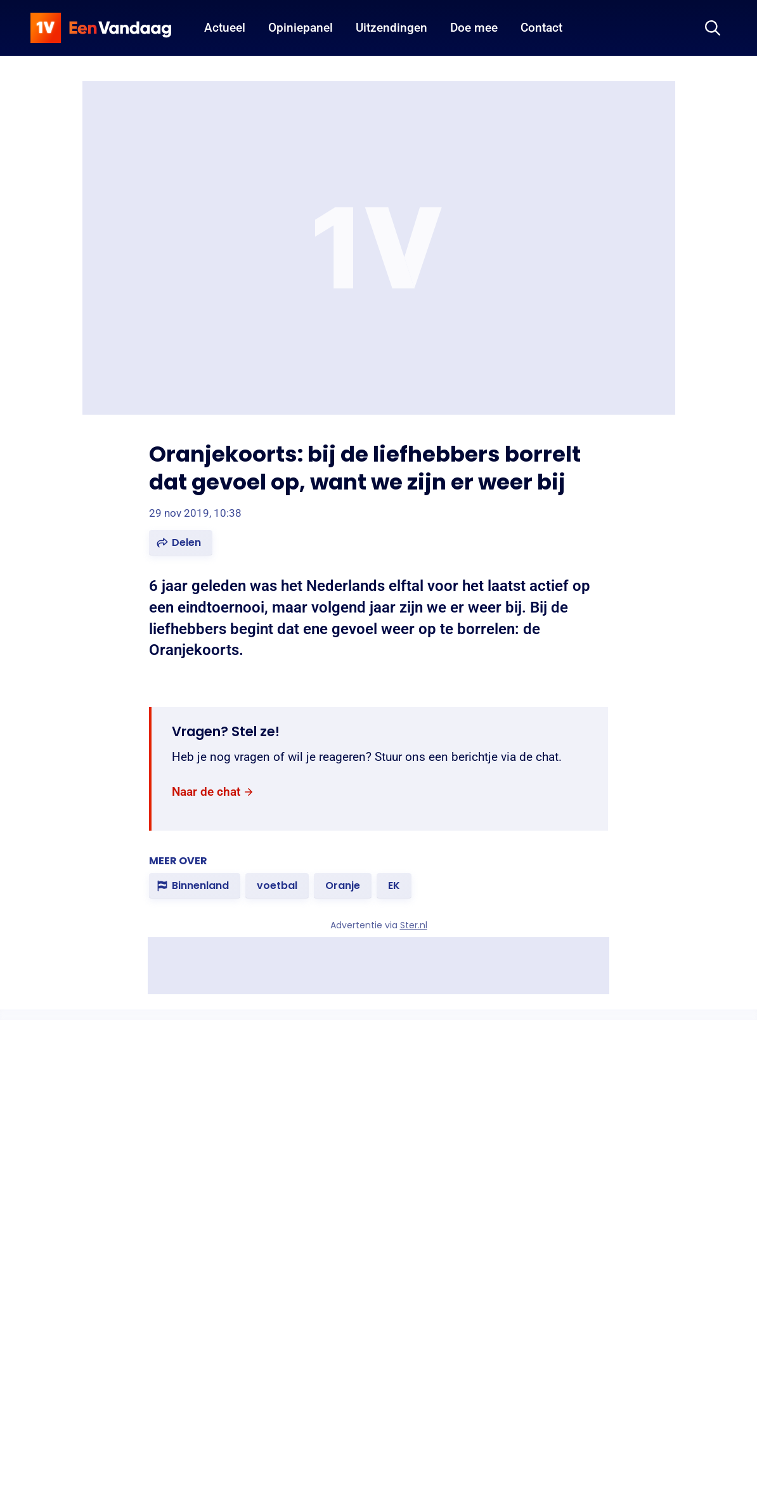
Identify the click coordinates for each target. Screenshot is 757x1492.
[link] (213, 792)
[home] (100, 28)
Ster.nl (413, 925)
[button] (180, 542)
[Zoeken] (713, 28)
